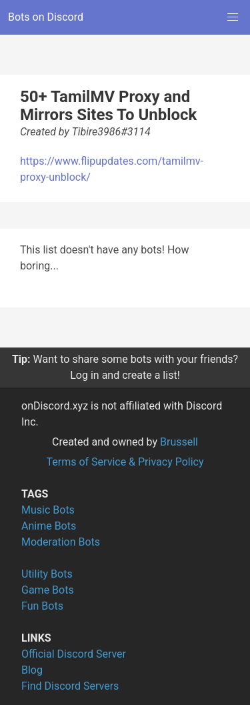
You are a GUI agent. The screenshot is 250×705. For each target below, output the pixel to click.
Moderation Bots (60, 542)
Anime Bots (48, 526)
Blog (32, 670)
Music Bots (48, 510)
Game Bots (47, 590)
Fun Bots (42, 606)
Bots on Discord (45, 17)
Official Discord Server (73, 654)
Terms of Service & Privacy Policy (124, 462)
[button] (232, 17)
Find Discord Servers (70, 686)
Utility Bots (47, 574)
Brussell (179, 442)
